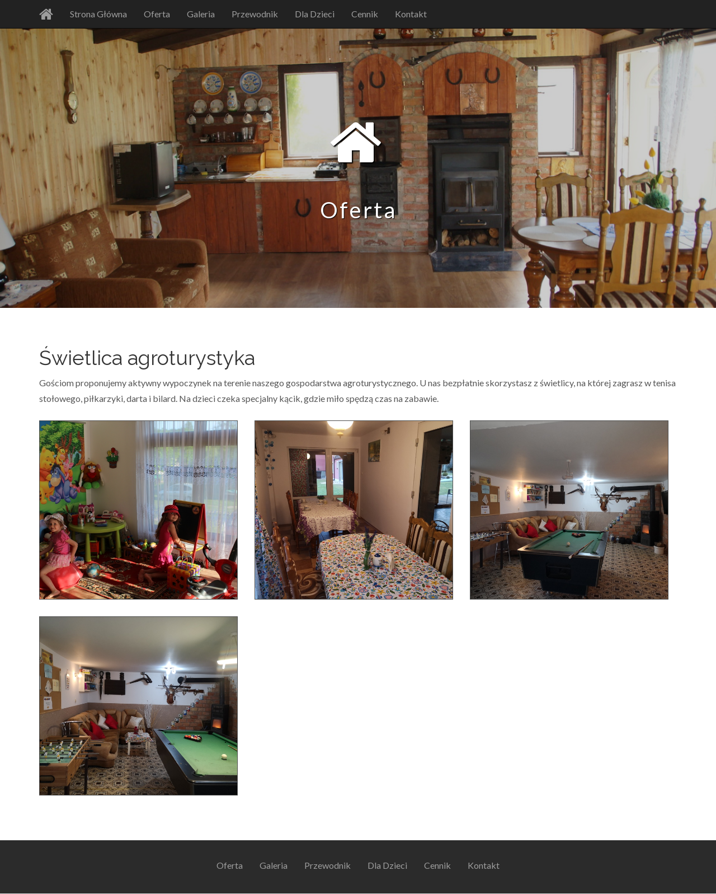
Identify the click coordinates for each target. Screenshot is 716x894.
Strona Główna (98, 13)
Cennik (364, 13)
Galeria (201, 13)
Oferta (157, 13)
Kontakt (411, 13)
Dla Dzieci (315, 13)
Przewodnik (255, 13)
